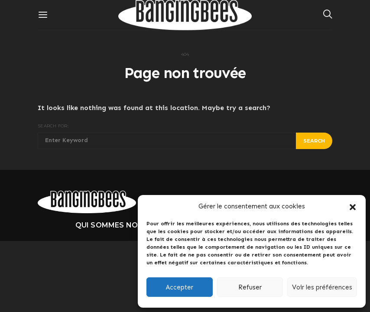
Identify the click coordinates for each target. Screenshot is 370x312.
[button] (352, 206)
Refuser (250, 287)
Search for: (53, 126)
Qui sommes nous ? (114, 225)
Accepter (179, 287)
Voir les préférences (322, 287)
